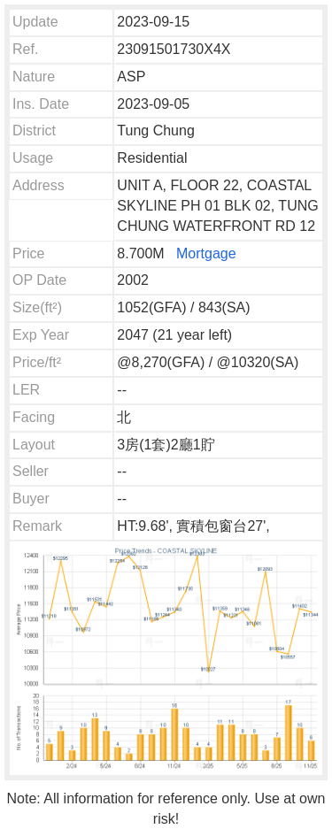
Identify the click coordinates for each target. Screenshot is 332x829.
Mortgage (206, 253)
